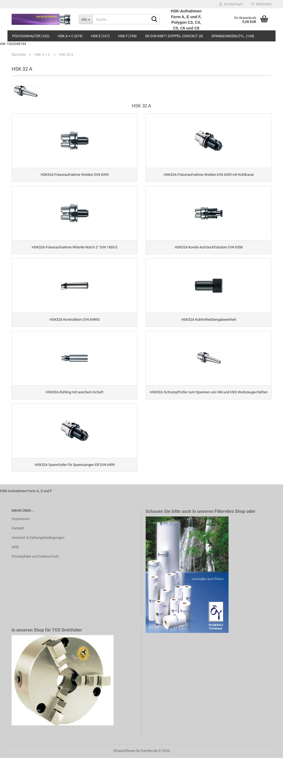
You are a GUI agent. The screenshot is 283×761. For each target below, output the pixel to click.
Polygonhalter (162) (30, 36)
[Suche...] (86, 19)
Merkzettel (261, 4)
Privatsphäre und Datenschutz (35, 559)
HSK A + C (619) (70, 36)
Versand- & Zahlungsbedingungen (38, 541)
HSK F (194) (127, 36)
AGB (15, 550)
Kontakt (18, 531)
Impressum (21, 522)
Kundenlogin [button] (231, 4)
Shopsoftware (124, 754)
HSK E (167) (100, 36)
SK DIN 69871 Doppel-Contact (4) (174, 36)
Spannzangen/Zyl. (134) (232, 36)
